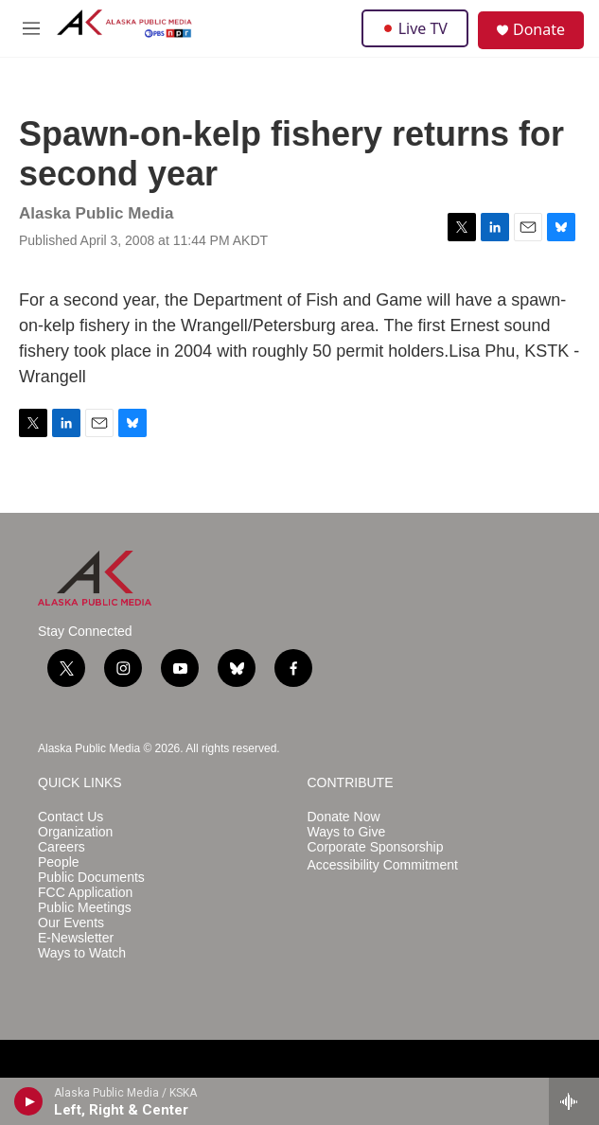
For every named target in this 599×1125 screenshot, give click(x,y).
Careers (61, 847)
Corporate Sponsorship (376, 847)
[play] (29, 1101)
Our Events (71, 923)
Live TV (415, 28)
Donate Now (344, 817)
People (58, 862)
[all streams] (574, 1101)
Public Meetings (85, 908)
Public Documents (91, 877)
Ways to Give (347, 832)
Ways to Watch (82, 953)
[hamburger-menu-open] (31, 28)
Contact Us (70, 817)
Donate (539, 29)
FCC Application (85, 893)
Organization (75, 832)
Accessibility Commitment (383, 865)
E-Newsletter (76, 938)
